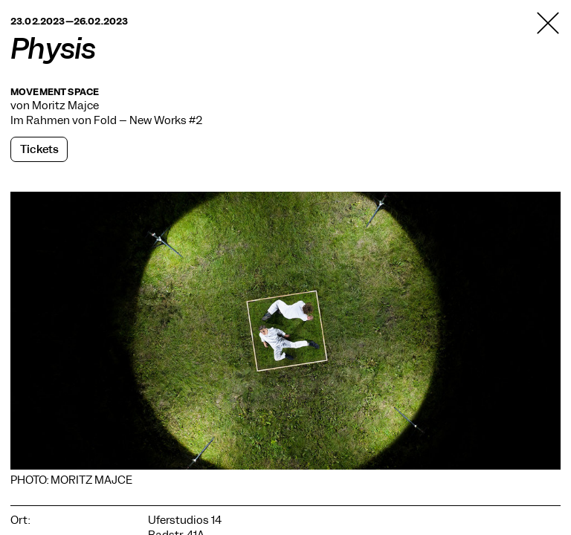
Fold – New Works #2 (148, 120)
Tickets (39, 149)
